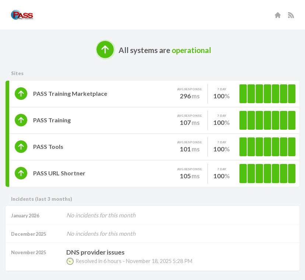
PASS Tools (48, 146)
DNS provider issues (95, 252)
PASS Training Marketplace (70, 93)
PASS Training (52, 119)
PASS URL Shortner (59, 172)
